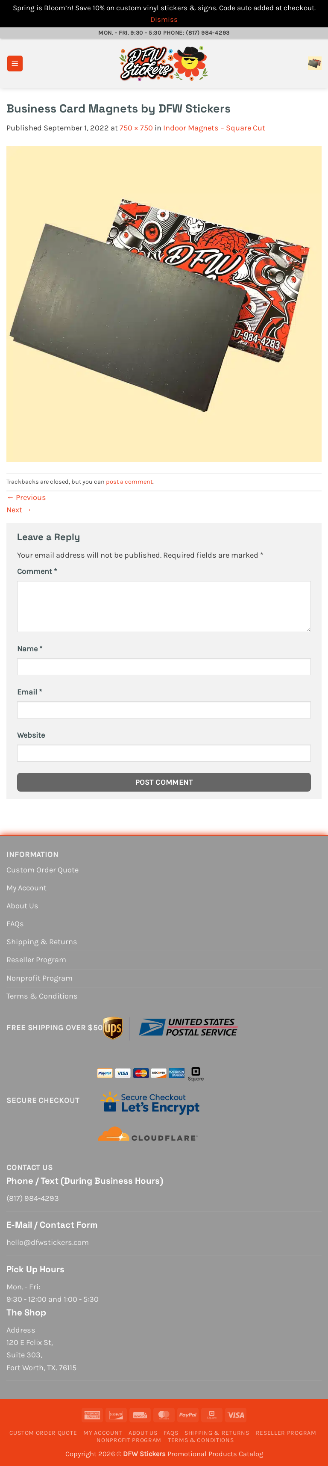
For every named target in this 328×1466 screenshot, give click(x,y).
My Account (26, 888)
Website (31, 735)
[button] (15, 63)
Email (29, 692)
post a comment (129, 481)
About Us (22, 905)
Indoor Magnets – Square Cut (214, 128)
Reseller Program (36, 959)
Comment (37, 571)
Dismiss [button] (164, 19)
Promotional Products (202, 1454)
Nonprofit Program (39, 978)
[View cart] (315, 63)
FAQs (15, 923)
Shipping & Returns (41, 941)
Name (29, 648)
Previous (26, 497)
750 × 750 (136, 128)
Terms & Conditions (42, 996)
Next (19, 509)
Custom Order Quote (42, 870)
